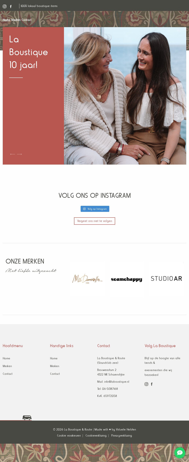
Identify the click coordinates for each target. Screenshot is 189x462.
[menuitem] (7, 19)
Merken (7, 366)
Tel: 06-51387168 (107, 389)
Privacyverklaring (121, 435)
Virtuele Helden (126, 429)
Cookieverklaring (96, 435)
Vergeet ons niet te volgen (94, 221)
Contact (8, 374)
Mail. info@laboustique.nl (113, 382)
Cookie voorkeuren (69, 435)
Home (6, 358)
